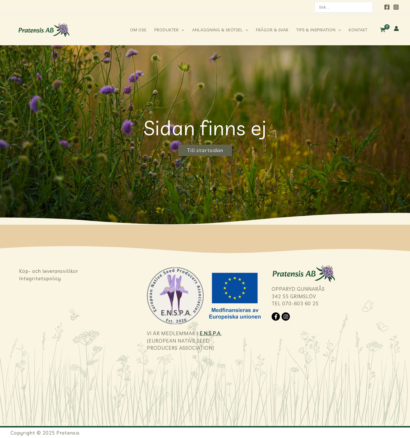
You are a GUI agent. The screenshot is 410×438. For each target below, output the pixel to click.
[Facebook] (387, 7)
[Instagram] (396, 7)
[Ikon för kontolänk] (396, 28)
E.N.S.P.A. (211, 277)
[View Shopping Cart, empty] (382, 30)
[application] (181, 30)
